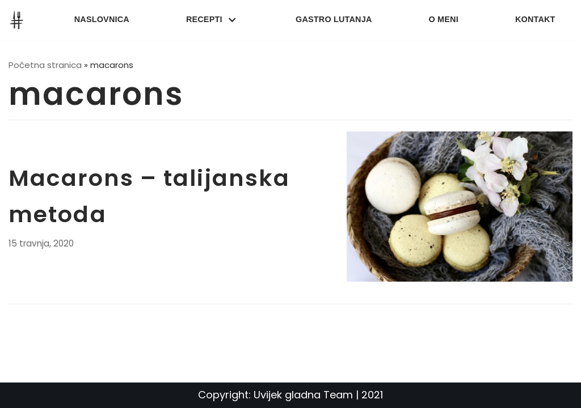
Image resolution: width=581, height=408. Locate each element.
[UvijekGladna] (19, 19)
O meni (443, 19)
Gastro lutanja (334, 19)
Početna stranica (45, 65)
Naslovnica (101, 19)
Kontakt (535, 19)
